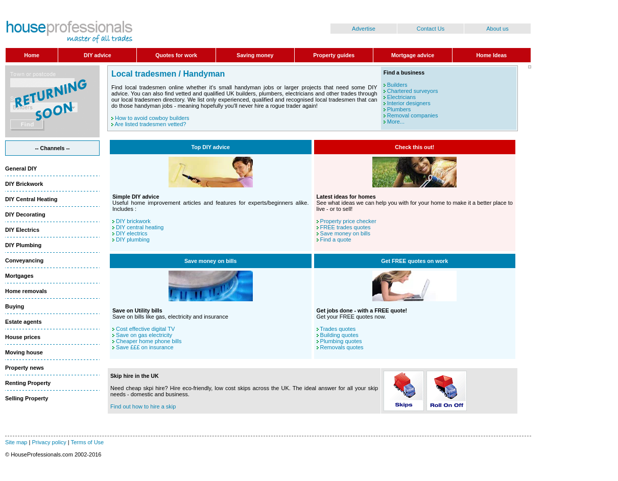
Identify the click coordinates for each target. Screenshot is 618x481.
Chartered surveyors (412, 91)
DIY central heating (139, 227)
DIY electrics (132, 233)
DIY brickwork (133, 221)
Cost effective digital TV (145, 329)
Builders (397, 85)
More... (396, 121)
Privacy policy (49, 442)
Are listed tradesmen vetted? (150, 124)
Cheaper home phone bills (148, 341)
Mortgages (19, 276)
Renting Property (28, 383)
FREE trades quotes (345, 227)
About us (497, 29)
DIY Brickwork (24, 184)
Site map (16, 442)
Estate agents (23, 322)
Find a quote (335, 239)
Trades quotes (337, 329)
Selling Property (26, 398)
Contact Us (430, 29)
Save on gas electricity (144, 335)
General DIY (21, 168)
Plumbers (399, 109)
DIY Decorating (25, 214)
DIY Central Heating (31, 199)
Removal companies (412, 115)
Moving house (24, 352)
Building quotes (339, 335)
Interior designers (409, 103)
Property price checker (348, 221)
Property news (24, 368)
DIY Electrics (22, 230)
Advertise (363, 29)
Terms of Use (87, 442)
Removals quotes (342, 347)
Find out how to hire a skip (143, 406)
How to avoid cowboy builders (152, 118)
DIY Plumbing (23, 245)
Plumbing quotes (341, 341)
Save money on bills (345, 233)
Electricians (401, 97)
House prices (22, 337)
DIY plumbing (133, 239)
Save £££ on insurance (145, 347)
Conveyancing (24, 260)
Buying (14, 306)
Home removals (26, 291)
